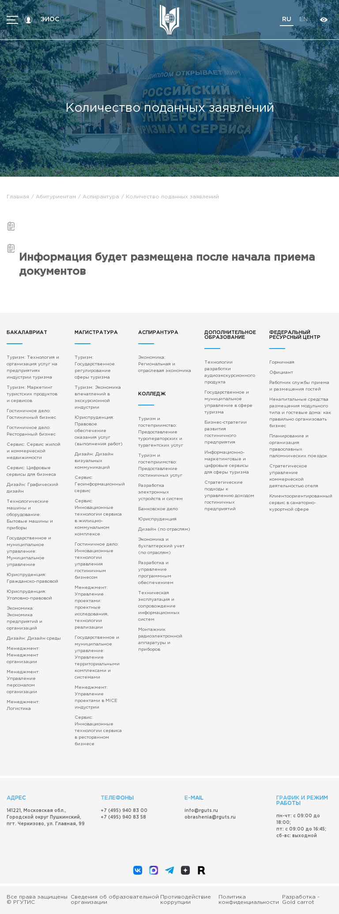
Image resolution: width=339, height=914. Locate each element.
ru (286, 19)
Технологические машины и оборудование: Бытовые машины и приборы (30, 515)
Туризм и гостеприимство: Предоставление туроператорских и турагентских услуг (160, 432)
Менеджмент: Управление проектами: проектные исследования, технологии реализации (91, 608)
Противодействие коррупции (185, 900)
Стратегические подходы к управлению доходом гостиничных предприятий (229, 496)
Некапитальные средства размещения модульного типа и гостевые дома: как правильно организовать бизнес (300, 413)
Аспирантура (101, 196)
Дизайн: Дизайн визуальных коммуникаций (94, 461)
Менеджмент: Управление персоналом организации (23, 682)
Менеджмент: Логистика (23, 705)
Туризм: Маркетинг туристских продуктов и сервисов (32, 394)
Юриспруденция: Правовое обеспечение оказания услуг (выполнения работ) (99, 431)
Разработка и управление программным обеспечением (155, 573)
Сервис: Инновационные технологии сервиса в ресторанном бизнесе (98, 731)
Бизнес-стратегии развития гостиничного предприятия (225, 432)
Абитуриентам (56, 196)
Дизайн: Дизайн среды (34, 639)
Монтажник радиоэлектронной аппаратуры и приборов (160, 640)
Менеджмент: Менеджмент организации (23, 655)
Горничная (281, 362)
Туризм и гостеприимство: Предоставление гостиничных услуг (160, 466)
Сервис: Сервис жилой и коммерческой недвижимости (33, 451)
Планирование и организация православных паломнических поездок (298, 446)
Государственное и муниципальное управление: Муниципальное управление (29, 551)
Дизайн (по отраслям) (164, 529)
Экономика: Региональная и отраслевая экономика (164, 364)
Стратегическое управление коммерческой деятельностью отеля (293, 476)
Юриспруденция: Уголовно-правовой (29, 595)
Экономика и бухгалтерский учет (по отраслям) (161, 546)
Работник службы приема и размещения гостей (299, 386)
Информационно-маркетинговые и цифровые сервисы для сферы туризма (226, 462)
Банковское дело (158, 509)
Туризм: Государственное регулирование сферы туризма (95, 367)
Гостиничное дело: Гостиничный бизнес (31, 414)
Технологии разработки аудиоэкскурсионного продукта (229, 372)
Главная (18, 196)
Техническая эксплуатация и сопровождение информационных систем (159, 606)
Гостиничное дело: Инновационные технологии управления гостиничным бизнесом (97, 561)
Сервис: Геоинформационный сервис (100, 484)
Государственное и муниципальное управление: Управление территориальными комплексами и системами (97, 657)
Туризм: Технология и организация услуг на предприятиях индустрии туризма (33, 367)
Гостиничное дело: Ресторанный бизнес (31, 431)
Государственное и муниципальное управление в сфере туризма (228, 402)
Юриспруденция (157, 519)
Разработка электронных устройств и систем (160, 492)
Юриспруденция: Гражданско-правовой (32, 578)
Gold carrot (298, 902)
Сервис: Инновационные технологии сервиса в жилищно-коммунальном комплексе (98, 517)
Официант (281, 373)
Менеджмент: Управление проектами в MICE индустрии (96, 697)
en (303, 19)
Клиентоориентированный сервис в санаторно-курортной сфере (300, 503)
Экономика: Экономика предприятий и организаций (24, 618)
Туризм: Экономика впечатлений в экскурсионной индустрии (98, 398)
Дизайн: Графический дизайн (32, 488)
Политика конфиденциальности (248, 900)
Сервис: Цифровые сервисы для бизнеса (31, 471)
